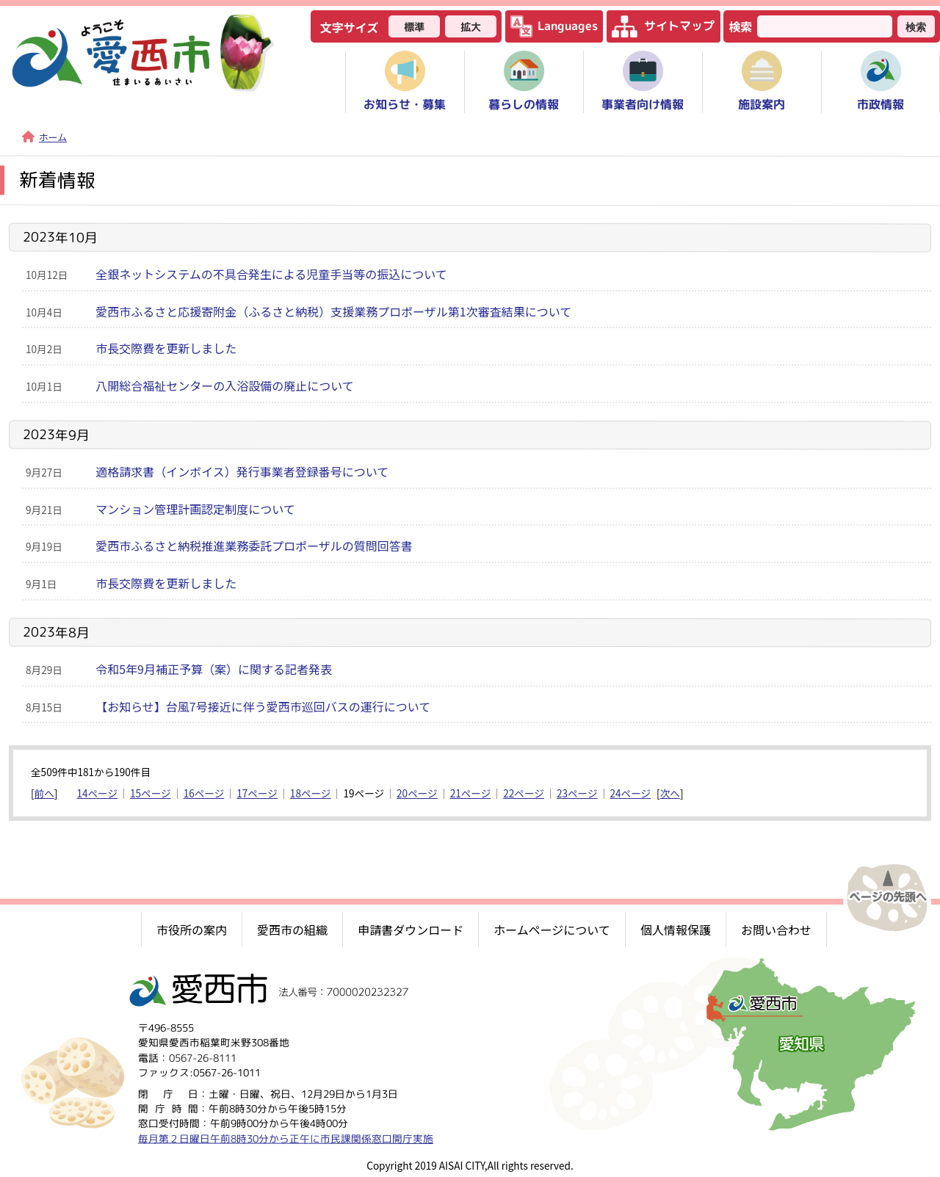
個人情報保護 (675, 929)
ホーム (44, 137)
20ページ (417, 793)
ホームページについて (552, 929)
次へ (670, 793)
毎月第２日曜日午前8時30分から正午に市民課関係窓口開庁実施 (285, 1138)
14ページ (97, 793)
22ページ (523, 793)
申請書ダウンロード (410, 929)
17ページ (257, 793)
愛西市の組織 (292, 929)
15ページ (150, 793)
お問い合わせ (776, 929)
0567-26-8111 (202, 1057)
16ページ (204, 793)
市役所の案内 (191, 929)
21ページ (470, 793)
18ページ (310, 793)
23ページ (577, 793)
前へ (44, 793)
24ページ (630, 793)
